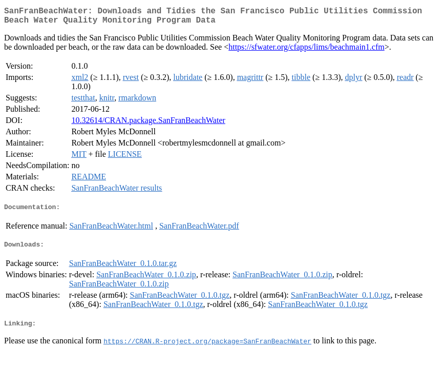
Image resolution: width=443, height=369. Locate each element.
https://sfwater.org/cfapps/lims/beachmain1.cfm (306, 51)
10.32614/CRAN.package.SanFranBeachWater (148, 124)
